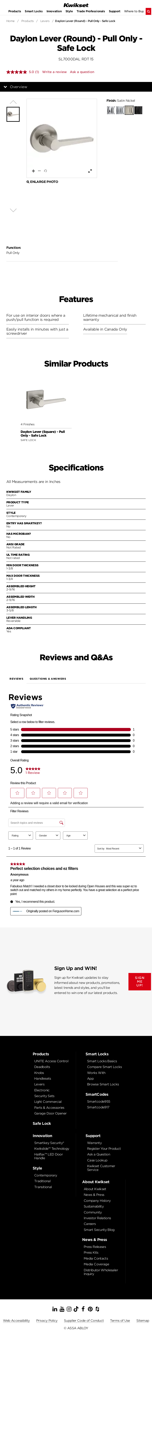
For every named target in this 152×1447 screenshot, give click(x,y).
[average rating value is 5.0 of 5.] (20, 72)
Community (93, 1212)
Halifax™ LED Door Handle (48, 1156)
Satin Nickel (120, 101)
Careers (90, 1224)
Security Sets (44, 1096)
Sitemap (142, 1321)
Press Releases (95, 1247)
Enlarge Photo (42, 182)
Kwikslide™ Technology (51, 1149)
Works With (96, 1073)
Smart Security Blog (99, 1230)
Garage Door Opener (50, 1113)
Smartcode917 (98, 1107)
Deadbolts (42, 1067)
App (90, 1078)
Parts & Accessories (49, 1108)
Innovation (54, 11)
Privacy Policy (47, 1321)
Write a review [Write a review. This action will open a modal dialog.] (54, 72)
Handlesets (42, 1078)
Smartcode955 (98, 1101)
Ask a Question (98, 1154)
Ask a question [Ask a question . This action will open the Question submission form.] (82, 72)
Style (69, 11)
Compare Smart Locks (104, 1067)
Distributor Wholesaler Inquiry (101, 1272)
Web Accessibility (16, 1321)
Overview (18, 87)
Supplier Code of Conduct (84, 1321)
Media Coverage (96, 1264)
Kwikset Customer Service (101, 1168)
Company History (97, 1201)
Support (114, 11)
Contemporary (45, 1175)
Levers (44, 21)
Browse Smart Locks (103, 1084)
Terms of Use (120, 1321)
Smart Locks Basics (102, 1061)
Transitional (43, 1187)
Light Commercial (48, 1102)
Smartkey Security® (49, 1143)
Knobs (39, 1073)
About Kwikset (95, 1189)
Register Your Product (104, 1149)
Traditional (42, 1181)
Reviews (16, 678)
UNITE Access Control (51, 1061)
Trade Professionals (91, 11)
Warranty (94, 1143)
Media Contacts (96, 1258)
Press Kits (91, 1252)
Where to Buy (134, 11)
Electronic (42, 1090)
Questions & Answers (48, 678)
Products (14, 11)
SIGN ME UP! (139, 981)
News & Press (94, 1195)
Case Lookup (97, 1160)
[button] (62, 138)
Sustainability (94, 1206)
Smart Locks (34, 11)
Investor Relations (97, 1218)
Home (10, 21)
